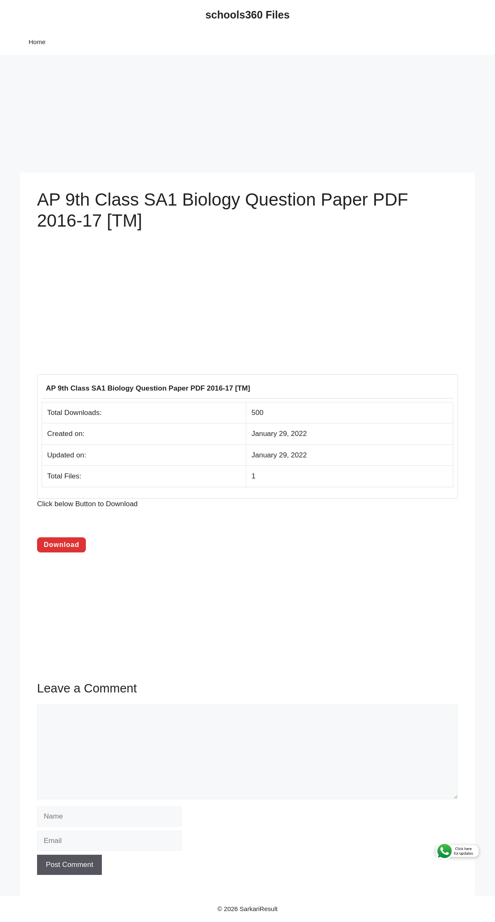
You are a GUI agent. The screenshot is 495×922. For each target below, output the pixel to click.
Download (61, 544)
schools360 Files (247, 15)
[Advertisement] (247, 113)
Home (37, 41)
